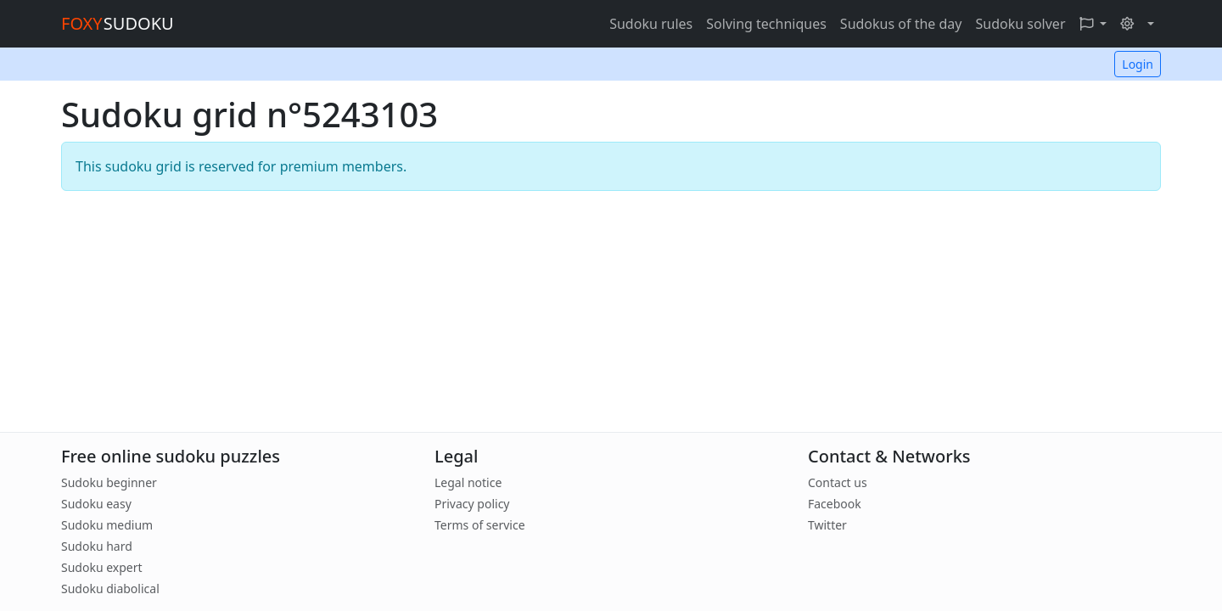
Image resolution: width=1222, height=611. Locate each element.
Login (1137, 64)
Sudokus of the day (901, 23)
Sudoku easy (96, 504)
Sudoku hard (96, 546)
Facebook (834, 504)
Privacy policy (472, 504)
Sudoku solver (1020, 23)
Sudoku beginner (109, 482)
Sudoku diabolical (110, 588)
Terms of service (479, 525)
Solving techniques (766, 23)
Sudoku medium (107, 525)
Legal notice (468, 482)
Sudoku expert (102, 567)
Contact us (837, 482)
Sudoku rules (650, 23)
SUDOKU (117, 23)
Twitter (827, 525)
